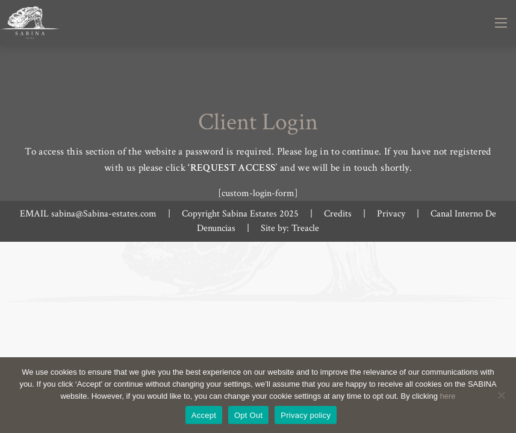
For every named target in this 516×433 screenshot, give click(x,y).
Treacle (305, 228)
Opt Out (248, 415)
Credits (338, 213)
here (448, 396)
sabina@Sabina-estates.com (104, 213)
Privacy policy (306, 415)
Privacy (391, 213)
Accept (203, 415)
